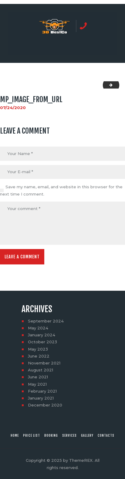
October (42, 341)
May (38, 327)
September (46, 321)
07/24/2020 (13, 107)
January (41, 334)
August (40, 369)
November (44, 363)
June (38, 356)
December (45, 405)
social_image (117, 85)
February (42, 391)
